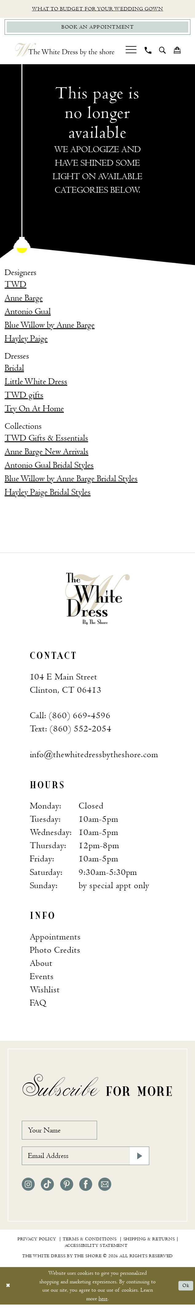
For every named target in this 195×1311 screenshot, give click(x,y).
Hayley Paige (26, 340)
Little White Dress (36, 383)
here (103, 1304)
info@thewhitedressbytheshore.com (94, 756)
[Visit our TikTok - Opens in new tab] (47, 1190)
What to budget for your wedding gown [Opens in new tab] (97, 9)
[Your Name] (63, 1133)
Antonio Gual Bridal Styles (49, 467)
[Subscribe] (138, 1161)
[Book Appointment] (97, 28)
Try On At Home (34, 410)
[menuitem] (131, 52)
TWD (15, 286)
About (41, 965)
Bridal (14, 369)
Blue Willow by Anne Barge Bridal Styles (71, 480)
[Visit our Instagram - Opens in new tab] (28, 1190)
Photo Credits (55, 952)
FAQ (38, 1004)
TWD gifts (24, 397)
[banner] (97, 600)
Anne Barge (24, 299)
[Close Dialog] (8, 1292)
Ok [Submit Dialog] (185, 1292)
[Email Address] (85, 1161)
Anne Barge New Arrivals (46, 453)
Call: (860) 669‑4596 (70, 717)
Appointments (55, 938)
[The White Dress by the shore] (64, 51)
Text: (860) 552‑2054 (70, 730)
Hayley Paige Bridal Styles (48, 494)
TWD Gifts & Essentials (46, 440)
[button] (131, 52)
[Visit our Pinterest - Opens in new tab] (66, 1190)
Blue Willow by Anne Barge (50, 326)
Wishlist (45, 991)
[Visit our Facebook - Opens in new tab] (85, 1190)
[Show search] (162, 51)
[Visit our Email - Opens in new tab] (104, 1190)
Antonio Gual (28, 313)
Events (42, 978)
